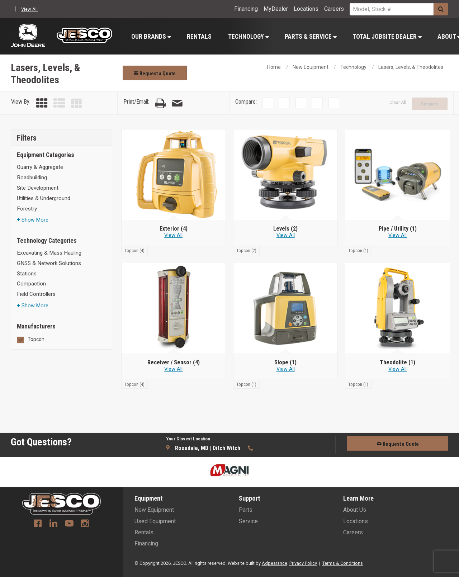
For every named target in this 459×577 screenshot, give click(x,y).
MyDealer (276, 8)
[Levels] (285, 229)
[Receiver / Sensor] (173, 362)
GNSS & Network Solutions (49, 263)
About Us (354, 509)
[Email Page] (177, 103)
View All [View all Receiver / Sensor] (173, 369)
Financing (246, 8)
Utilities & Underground (43, 198)
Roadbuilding (32, 177)
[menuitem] (151, 36)
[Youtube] (69, 524)
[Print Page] (160, 103)
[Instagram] (85, 524)
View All (29, 9)
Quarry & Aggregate (40, 167)
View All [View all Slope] (285, 369)
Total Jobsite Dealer (387, 36)
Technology (248, 36)
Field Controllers (36, 294)
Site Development (37, 188)
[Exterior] (173, 229)
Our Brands (151, 36)
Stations (27, 273)
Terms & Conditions (342, 563)
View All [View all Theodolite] (397, 369)
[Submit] (441, 9)
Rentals (199, 36)
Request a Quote (154, 73)
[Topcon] (134, 250)
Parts (245, 509)
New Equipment (310, 67)
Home (274, 67)
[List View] (59, 103)
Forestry (27, 208)
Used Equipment (155, 521)
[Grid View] (42, 103)
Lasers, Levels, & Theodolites (410, 67)
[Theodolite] (397, 362)
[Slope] (285, 362)
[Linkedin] (53, 524)
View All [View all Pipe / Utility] (397, 235)
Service (248, 521)
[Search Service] (392, 9)
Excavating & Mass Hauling (49, 253)
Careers (334, 8)
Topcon (36, 339)
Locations (306, 8)
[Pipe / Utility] (397, 229)
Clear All (397, 102)
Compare (430, 104)
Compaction (31, 283)
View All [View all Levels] (285, 235)
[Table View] (76, 103)
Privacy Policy (303, 563)
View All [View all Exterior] (173, 235)
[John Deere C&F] (31, 35)
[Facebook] (37, 524)
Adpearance (274, 563)
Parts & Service (311, 36)
